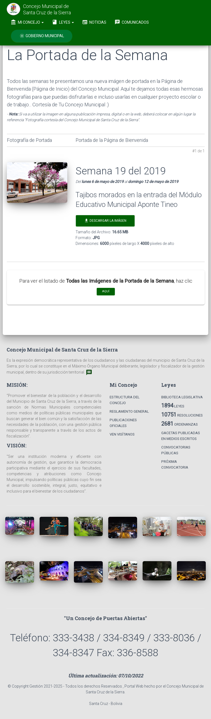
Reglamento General (129, 411)
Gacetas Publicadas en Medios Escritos (180, 436)
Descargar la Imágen (105, 220)
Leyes (63, 22)
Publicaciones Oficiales (123, 423)
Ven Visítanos (122, 434)
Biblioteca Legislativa (182, 397)
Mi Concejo (27, 22)
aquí (105, 291)
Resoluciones (182, 414)
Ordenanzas (179, 423)
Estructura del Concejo (125, 400)
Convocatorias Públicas (175, 450)
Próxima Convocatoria (174, 464)
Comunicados (132, 22)
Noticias (94, 22)
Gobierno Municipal (41, 36)
